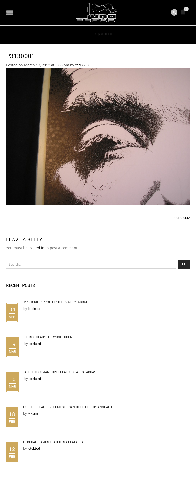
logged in (36, 247)
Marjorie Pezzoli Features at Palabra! (55, 302)
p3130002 (181, 217)
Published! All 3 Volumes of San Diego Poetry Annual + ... (69, 407)
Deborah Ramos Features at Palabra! (53, 442)
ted (78, 64)
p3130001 (20, 56)
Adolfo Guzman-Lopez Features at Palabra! (59, 372)
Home (88, 34)
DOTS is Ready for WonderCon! (48, 337)
